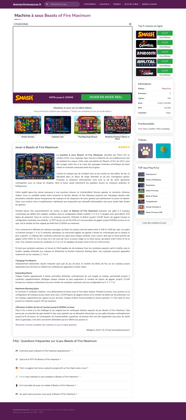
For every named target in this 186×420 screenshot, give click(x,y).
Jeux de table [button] (131, 4)
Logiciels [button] (105, 4)
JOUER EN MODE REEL (105, 97)
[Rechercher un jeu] (62, 4)
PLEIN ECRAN (21, 24)
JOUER (165, 33)
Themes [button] (117, 4)
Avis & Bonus (164, 37)
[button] (149, 4)
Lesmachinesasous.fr (21, 409)
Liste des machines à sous (154, 223)
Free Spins (143, 128)
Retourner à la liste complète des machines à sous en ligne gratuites (46, 324)
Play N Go (166, 88)
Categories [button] (90, 4)
